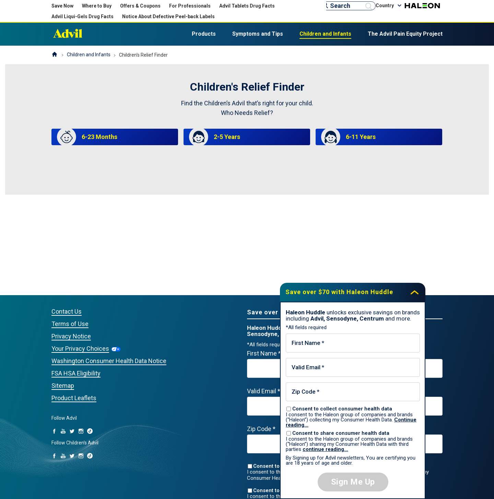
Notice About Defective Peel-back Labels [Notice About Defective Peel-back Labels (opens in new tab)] (168, 16)
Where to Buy (96, 6)
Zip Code (261, 428)
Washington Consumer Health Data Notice (108, 360)
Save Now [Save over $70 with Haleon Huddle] (62, 6)
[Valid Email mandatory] (353, 367)
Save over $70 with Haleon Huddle (339, 291)
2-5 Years (227, 136)
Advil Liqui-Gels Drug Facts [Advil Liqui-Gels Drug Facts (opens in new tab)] (82, 16)
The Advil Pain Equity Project (405, 34)
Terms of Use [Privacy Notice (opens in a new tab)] (70, 323)
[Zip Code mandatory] (353, 391)
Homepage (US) (54, 55)
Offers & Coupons (140, 6)
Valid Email (263, 391)
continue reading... (325, 449)
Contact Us (66, 311)
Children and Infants (325, 34)
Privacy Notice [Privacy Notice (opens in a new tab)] (71, 336)
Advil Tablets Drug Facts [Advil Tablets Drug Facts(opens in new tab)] (247, 6)
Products (204, 34)
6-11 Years (361, 136)
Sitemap (62, 385)
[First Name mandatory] (353, 343)
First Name (264, 353)
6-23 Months (99, 136)
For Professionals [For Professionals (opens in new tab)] (190, 6)
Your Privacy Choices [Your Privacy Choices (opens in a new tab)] (80, 348)
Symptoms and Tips (257, 34)
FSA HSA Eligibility (76, 373)
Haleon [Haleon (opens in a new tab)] (422, 5)
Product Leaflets (73, 398)
